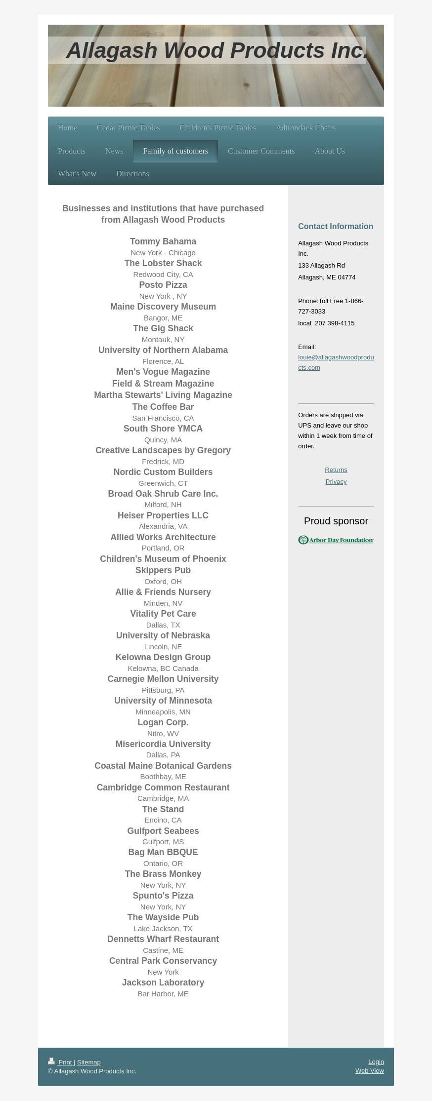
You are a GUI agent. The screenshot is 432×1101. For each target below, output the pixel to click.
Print (61, 1062)
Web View (369, 1070)
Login (376, 1061)
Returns (336, 469)
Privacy (336, 481)
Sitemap (89, 1062)
